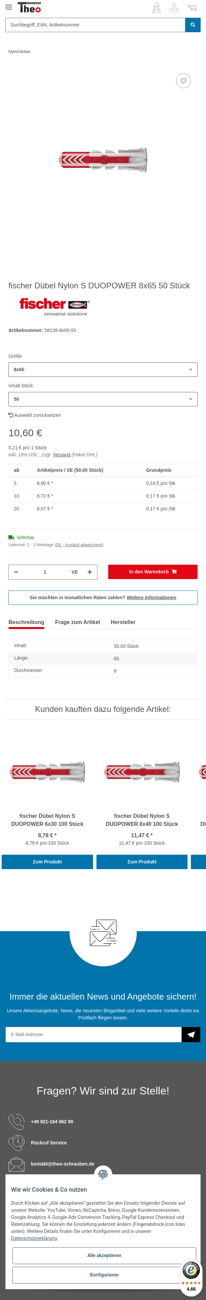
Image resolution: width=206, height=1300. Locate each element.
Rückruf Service (49, 1142)
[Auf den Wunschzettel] (183, 80)
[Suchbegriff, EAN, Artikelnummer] (95, 25)
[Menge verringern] (16, 572)
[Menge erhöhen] (89, 572)
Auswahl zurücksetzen (34, 415)
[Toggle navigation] (8, 4)
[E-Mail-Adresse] (93, 1034)
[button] (156, 7)
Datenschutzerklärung (34, 1238)
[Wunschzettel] (174, 7)
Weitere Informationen (151, 597)
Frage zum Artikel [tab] (77, 622)
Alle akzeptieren (104, 1255)
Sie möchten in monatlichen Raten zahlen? (103, 597)
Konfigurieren (104, 1275)
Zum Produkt (47, 861)
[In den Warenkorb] (152, 572)
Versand (62, 454)
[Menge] (45, 572)
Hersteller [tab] (123, 622)
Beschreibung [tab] (26, 622)
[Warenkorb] (192, 7)
